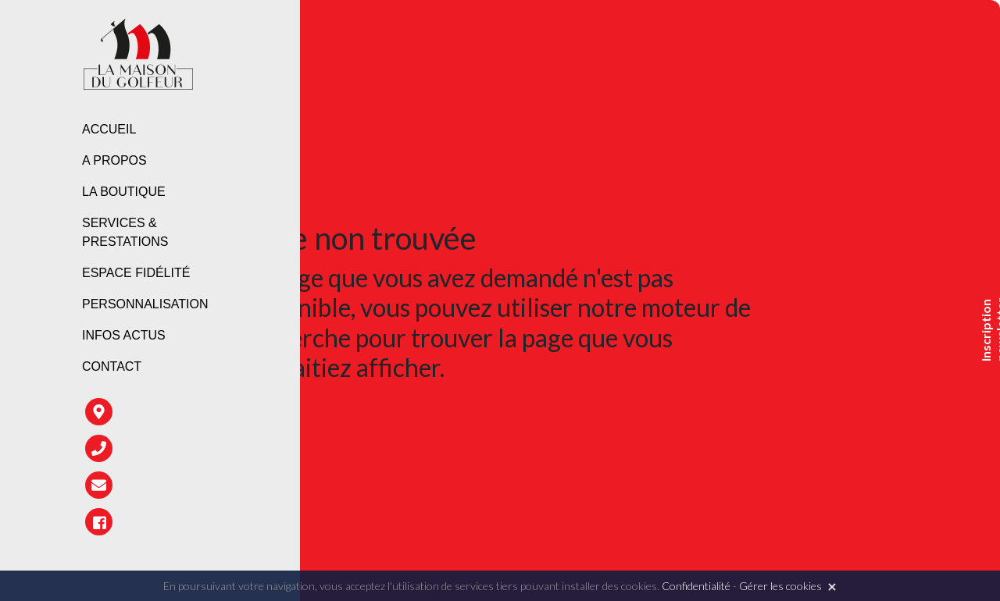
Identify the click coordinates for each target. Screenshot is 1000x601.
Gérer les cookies (780, 585)
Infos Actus (124, 335)
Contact (111, 366)
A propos (114, 160)
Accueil (109, 129)
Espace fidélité (136, 272)
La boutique (124, 191)
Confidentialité (696, 585)
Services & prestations (125, 232)
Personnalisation (145, 304)
